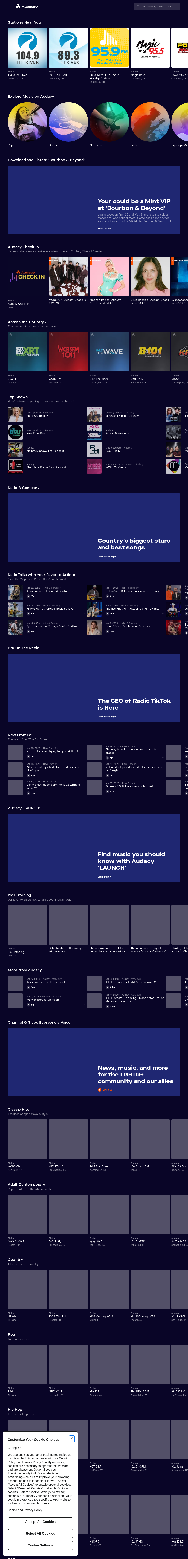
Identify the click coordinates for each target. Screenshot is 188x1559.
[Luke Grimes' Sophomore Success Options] (162, 631)
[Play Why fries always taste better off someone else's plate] (31, 775)
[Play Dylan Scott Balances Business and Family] (110, 595)
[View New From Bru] (54, 432)
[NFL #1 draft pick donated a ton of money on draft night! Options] (162, 775)
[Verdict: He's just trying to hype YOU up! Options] (83, 756)
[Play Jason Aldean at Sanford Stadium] (31, 595)
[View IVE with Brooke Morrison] (56, 998)
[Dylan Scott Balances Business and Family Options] (162, 596)
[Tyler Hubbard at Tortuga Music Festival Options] (83, 631)
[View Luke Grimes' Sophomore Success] (135, 625)
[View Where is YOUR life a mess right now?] (135, 785)
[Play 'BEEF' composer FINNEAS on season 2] (110, 986)
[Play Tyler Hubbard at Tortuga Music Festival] (30, 630)
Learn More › (104, 876)
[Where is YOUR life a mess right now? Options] (162, 791)
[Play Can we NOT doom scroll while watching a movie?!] (31, 792)
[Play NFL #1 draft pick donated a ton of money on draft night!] (109, 775)
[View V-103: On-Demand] (133, 466)
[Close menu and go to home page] (27, 6)
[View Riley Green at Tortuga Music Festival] (56, 607)
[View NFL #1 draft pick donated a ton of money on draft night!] (135, 767)
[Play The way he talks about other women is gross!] (109, 757)
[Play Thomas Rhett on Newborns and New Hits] (110, 613)
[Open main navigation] (10, 6)
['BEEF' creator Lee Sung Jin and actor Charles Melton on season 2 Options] (162, 1006)
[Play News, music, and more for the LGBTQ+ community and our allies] (137, 1090)
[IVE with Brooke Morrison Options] (83, 1004)
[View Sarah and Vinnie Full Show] (133, 414)
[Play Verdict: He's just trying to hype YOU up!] (30, 755)
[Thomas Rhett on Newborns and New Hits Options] (162, 613)
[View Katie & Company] (54, 414)
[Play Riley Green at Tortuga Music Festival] (30, 613)
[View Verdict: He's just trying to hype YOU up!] (56, 750)
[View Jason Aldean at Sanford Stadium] (56, 589)
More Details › (105, 228)
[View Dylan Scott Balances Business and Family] (135, 589)
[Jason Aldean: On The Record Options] (83, 987)
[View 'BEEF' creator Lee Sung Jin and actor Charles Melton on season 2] (135, 998)
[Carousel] (94, 55)
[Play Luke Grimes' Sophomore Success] (110, 630)
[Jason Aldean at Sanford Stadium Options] (83, 596)
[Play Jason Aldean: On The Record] (31, 986)
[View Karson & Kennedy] (133, 432)
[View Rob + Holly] (133, 449)
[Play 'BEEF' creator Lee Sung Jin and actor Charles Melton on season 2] (110, 1005)
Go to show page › (107, 556)
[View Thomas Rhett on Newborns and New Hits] (135, 607)
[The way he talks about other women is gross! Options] (162, 757)
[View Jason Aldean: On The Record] (56, 980)
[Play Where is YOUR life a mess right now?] (110, 790)
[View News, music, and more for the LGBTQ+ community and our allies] (137, 1075)
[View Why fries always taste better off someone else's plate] (56, 767)
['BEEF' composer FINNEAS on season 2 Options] (162, 987)
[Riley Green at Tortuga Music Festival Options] (83, 613)
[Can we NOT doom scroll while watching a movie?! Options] (83, 793)
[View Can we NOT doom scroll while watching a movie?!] (56, 785)
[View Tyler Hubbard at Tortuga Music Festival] (56, 625)
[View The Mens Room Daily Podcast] (54, 466)
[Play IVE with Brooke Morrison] (30, 1004)
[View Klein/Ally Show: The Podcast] (54, 449)
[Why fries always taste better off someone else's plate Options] (83, 775)
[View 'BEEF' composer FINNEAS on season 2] (135, 980)
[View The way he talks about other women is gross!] (135, 750)
